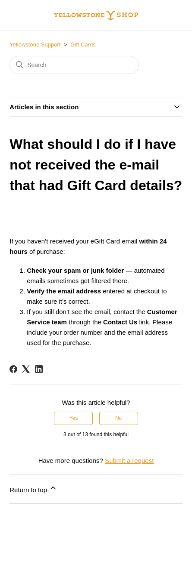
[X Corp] (26, 369)
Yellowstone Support (34, 44)
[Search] (74, 65)
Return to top (33, 488)
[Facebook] (13, 369)
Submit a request (129, 460)
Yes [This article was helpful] (73, 418)
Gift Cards (83, 44)
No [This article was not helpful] (118, 418)
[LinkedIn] (39, 369)
